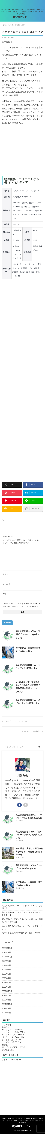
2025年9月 (6, 952)
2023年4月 (6, 983)
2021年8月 (6, 1013)
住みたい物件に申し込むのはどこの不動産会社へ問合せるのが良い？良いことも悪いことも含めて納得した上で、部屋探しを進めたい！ (22, 1121)
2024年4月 (6, 965)
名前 (6, 574)
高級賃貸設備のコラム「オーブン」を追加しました (22, 927)
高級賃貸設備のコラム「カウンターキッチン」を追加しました (29, 835)
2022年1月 (6, 1000)
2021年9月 (6, 1008)
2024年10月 (7, 957)
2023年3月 (6, 987)
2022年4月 (6, 995)
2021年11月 (7, 1004)
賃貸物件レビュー (22, 17)
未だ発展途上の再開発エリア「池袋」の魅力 (21, 933)
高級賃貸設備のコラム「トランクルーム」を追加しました (22, 907)
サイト (5, 594)
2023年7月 (6, 978)
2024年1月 (6, 970)
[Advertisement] (22, 150)
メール (6, 584)
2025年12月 (7, 948)
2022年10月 (7, 991)
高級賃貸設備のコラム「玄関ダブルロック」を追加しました (28, 634)
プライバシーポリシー (11, 1060)
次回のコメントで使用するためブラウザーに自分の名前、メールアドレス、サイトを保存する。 (21, 605)
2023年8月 (6, 974)
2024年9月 (6, 961)
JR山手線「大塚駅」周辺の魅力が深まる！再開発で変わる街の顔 (29, 851)
